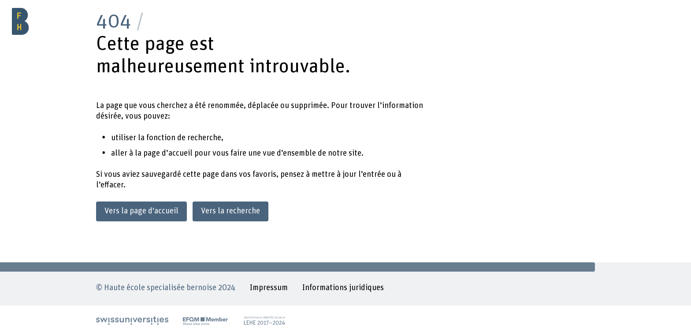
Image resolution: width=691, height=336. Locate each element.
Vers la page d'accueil (141, 211)
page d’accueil (168, 153)
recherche (204, 138)
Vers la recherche (230, 211)
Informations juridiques (343, 288)
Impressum (269, 288)
